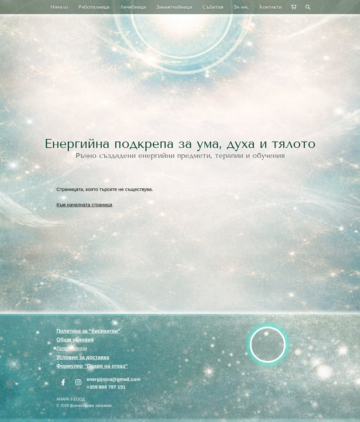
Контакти (270, 7)
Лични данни (71, 348)
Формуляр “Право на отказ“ (92, 366)
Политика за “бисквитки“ (88, 331)
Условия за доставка (82, 357)
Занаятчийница (174, 7)
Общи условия (75, 339)
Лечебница (133, 7)
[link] (180, 88)
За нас (241, 7)
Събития (212, 7)
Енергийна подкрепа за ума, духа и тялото (180, 143)
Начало (59, 7)
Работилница (93, 7)
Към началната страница (84, 204)
